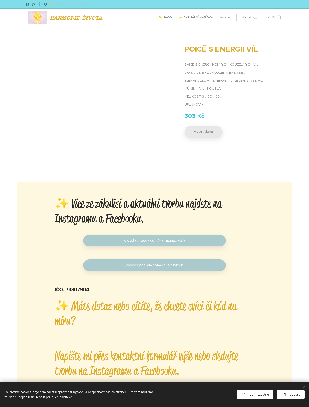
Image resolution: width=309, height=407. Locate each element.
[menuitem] (166, 17)
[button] (249, 17)
